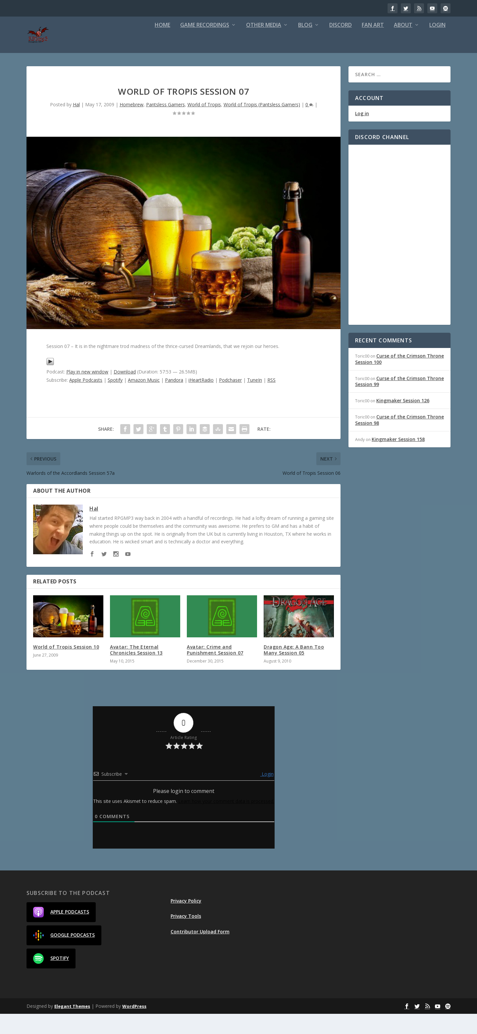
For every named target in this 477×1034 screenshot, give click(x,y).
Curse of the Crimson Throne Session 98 (399, 440)
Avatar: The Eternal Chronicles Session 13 (136, 670)
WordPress (134, 1026)
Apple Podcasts (85, 400)
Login (437, 45)
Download (125, 392)
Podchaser (230, 400)
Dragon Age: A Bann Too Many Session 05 (294, 670)
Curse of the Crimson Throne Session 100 (399, 379)
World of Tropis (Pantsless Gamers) (262, 125)
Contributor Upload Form (200, 952)
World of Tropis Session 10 (66, 667)
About (403, 45)
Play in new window (87, 392)
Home (162, 45)
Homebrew (131, 125)
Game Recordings (204, 45)
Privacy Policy (186, 921)
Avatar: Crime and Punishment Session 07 (215, 670)
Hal (76, 125)
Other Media (263, 45)
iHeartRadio (201, 400)
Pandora (174, 400)
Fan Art (373, 45)
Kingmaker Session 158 (398, 459)
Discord (340, 45)
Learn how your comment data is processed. (226, 821)
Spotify (115, 400)
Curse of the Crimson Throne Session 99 (399, 401)
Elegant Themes (72, 1026)
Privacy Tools (186, 936)
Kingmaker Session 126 (402, 421)
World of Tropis (204, 125)
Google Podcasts (64, 955)
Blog (305, 45)
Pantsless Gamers (165, 125)
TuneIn (254, 400)
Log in (362, 133)
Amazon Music (144, 400)
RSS (271, 400)
